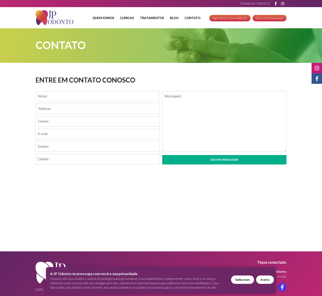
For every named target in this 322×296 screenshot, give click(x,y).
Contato (192, 18)
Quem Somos (103, 18)
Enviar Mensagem (224, 159)
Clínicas (127, 18)
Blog (174, 18)
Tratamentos (152, 18)
